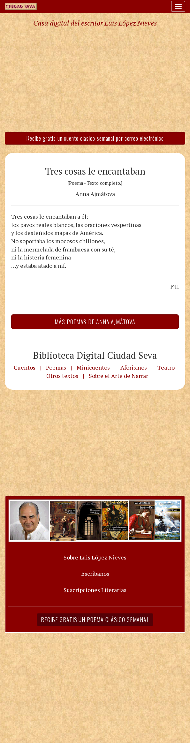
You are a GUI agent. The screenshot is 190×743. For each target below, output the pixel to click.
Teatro (166, 367)
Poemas (56, 367)
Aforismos (133, 367)
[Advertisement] (95, 79)
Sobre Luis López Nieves (95, 557)
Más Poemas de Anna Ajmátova (95, 322)
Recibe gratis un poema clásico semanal (95, 619)
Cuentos (24, 367)
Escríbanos (95, 573)
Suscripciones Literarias (95, 590)
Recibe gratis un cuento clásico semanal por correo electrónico (95, 138)
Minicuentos (93, 367)
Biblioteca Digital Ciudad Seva (95, 355)
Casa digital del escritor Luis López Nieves (95, 23)
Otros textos (62, 375)
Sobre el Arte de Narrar (118, 375)
